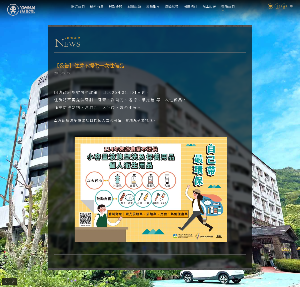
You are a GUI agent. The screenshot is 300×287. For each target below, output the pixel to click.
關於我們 (78, 6)
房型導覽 (115, 6)
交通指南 (153, 6)
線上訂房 (209, 6)
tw (291, 6)
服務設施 (134, 6)
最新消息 (96, 6)
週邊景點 (171, 6)
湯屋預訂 (190, 6)
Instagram (284, 6)
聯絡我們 (228, 6)
